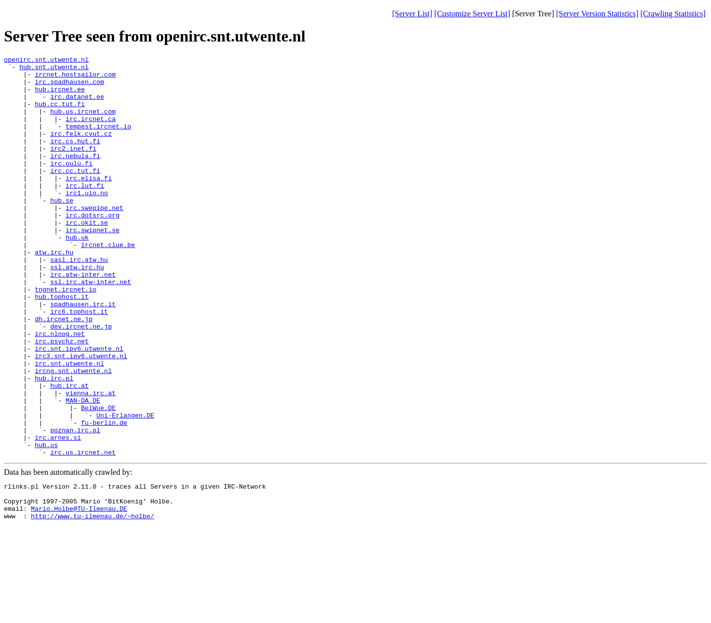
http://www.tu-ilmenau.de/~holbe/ (93, 603)
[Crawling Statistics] (673, 13)
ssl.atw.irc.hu (77, 309)
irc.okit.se (87, 256)
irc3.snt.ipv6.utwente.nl (81, 416)
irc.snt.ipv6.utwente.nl (79, 407)
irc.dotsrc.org (92, 247)
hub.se (62, 229)
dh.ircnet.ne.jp (63, 372)
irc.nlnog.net (59, 389)
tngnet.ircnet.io (65, 336)
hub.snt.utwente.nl (53, 69)
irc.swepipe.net (94, 238)
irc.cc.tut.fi (75, 194)
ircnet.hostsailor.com (75, 78)
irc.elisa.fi (89, 203)
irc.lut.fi (85, 212)
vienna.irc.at (91, 461)
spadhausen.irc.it (83, 354)
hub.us (46, 523)
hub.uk (77, 274)
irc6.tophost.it (79, 363)
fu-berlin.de (104, 496)
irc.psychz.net (61, 398)
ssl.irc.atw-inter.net (90, 327)
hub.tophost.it (61, 345)
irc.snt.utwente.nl (69, 425)
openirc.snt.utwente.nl (46, 60)
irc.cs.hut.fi (75, 158)
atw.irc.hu (54, 292)
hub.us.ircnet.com (83, 123)
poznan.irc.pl (75, 505)
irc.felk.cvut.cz (81, 149)
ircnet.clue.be (108, 283)
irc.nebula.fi (75, 176)
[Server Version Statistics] (597, 13)
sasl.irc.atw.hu (79, 300)
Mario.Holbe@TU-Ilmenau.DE (79, 594)
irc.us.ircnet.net (83, 532)
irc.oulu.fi (71, 185)
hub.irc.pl (54, 443)
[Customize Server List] (472, 13)
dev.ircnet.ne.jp (81, 380)
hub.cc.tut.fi (59, 114)
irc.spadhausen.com (69, 87)
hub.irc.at (69, 452)
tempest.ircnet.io (98, 140)
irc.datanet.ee (77, 105)
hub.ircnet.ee (59, 96)
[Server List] (412, 13)
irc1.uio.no (87, 220)
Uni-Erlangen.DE (125, 487)
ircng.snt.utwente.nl (73, 434)
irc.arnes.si (58, 514)
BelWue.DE (98, 478)
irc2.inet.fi (73, 167)
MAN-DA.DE (83, 469)
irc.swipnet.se (92, 265)
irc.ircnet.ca (91, 131)
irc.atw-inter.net (83, 318)
